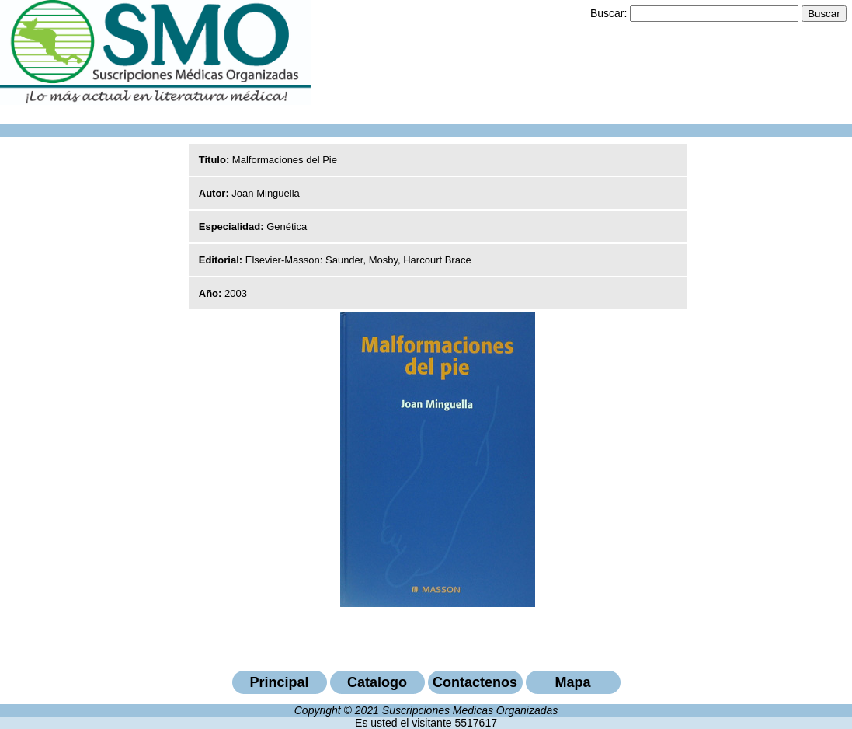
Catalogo (377, 682)
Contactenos (475, 682)
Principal (278, 682)
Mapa (572, 682)
